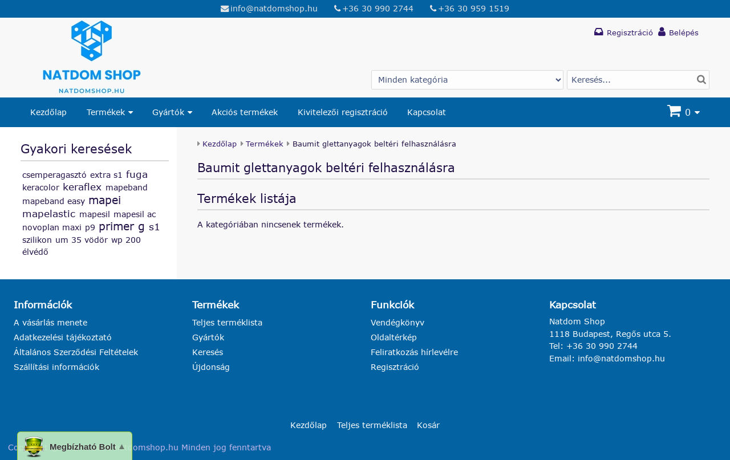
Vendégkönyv (397, 322)
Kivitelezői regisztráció (343, 112)
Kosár (428, 425)
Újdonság (211, 367)
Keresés (207, 352)
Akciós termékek (245, 112)
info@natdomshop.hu (274, 8)
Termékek (106, 112)
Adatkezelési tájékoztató (63, 337)
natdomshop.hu (147, 447)
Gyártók (168, 112)
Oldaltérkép (394, 337)
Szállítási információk (56, 367)
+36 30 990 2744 (377, 8)
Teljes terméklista (227, 322)
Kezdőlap (48, 112)
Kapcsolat (426, 112)
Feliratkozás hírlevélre (414, 352)
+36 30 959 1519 (473, 8)
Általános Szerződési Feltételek (76, 352)
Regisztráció (395, 367)
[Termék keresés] (638, 79)
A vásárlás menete (50, 322)
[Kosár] (684, 112)
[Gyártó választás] (467, 79)
